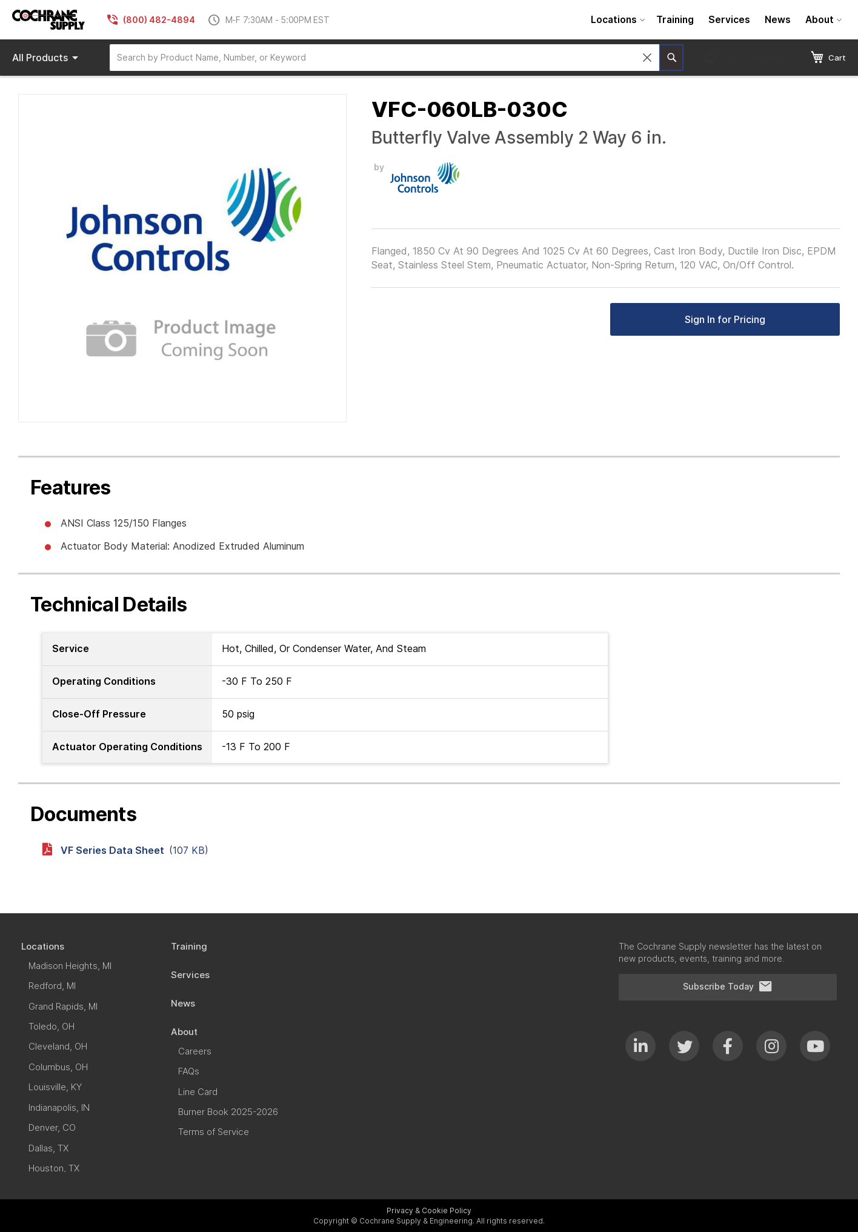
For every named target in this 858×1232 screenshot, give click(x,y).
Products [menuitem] (47, 57)
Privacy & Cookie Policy (429, 1210)
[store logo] (48, 20)
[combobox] (384, 57)
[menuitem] (616, 20)
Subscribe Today (728, 986)
